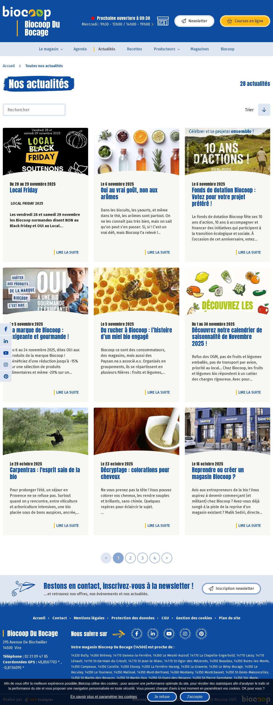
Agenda (80, 49)
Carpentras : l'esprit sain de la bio (45, 473)
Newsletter (194, 21)
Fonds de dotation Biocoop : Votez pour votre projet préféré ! (223, 197)
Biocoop (227, 49)
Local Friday (23, 190)
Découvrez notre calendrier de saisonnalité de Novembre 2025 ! (227, 337)
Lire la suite (68, 252)
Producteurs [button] (164, 49)
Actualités (106, 49)
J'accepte (195, 697)
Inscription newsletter (231, 588)
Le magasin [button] (48, 49)
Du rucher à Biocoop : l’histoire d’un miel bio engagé (136, 333)
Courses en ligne (245, 21)
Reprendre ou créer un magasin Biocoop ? (218, 473)
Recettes (134, 49)
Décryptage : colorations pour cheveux (135, 473)
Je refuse (162, 697)
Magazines (199, 49)
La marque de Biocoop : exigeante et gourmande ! (39, 333)
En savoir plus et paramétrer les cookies (103, 697)
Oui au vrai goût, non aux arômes (129, 193)
